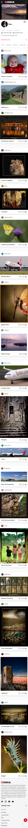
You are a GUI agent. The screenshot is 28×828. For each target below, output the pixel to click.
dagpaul (4, 394)
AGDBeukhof (6, 574)
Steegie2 (4, 439)
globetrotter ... (5, 324)
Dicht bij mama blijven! (8, 520)
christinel (5, 282)
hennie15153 (5, 150)
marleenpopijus (6, 490)
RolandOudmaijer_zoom (8, 82)
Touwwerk (4, 212)
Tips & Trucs (4, 823)
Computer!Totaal (5, 820)
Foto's (2, 45)
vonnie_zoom (6, 50)
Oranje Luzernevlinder (8, 244)
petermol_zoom (6, 732)
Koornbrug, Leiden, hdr (8, 141)
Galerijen (8, 45)
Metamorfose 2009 (7, 598)
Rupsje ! (3, 776)
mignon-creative (6, 217)
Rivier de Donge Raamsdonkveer (8, 484)
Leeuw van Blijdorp (7, 180)
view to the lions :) (6, 565)
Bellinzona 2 (5, 107)
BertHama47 (5, 468)
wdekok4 (5, 330)
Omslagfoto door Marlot (8, 6)
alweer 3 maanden (6, 76)
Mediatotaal (4, 825)
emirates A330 (5, 388)
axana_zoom (5, 254)
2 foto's (3, 30)
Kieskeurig (3, 812)
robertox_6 (5, 654)
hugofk (4, 604)
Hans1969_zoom (6, 113)
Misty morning (5, 354)
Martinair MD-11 (5, 276)
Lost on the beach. (7, 648)
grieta (4, 186)
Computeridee (5, 815)
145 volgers (9, 30)
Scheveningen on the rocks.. (8, 726)
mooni (4, 526)
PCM (2, 817)
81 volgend (16, 30)
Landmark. (4, 693)
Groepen (15, 45)
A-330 (3, 459)
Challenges (22, 45)
